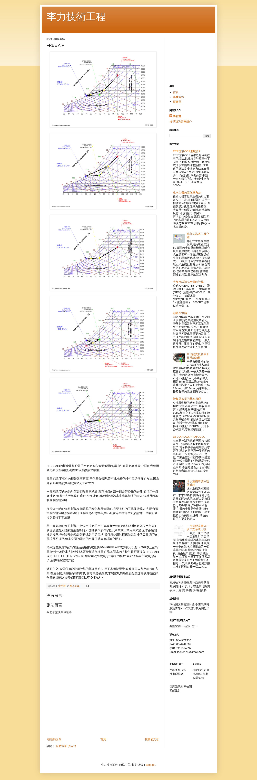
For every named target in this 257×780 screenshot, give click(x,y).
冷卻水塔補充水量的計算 (188, 281)
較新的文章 (54, 739)
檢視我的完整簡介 (180, 121)
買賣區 (177, 101)
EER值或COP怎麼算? (186, 151)
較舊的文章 (152, 739)
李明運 (177, 116)
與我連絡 (178, 97)
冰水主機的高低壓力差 (187, 192)
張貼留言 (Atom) (66, 746)
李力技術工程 (76, 16)
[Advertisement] (103, 711)
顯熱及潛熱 (180, 313)
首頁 (103, 739)
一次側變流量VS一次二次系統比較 (198, 527)
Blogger (150, 764)
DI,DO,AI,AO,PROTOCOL (189, 436)
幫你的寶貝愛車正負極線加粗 (198, 356)
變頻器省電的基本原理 (187, 398)
